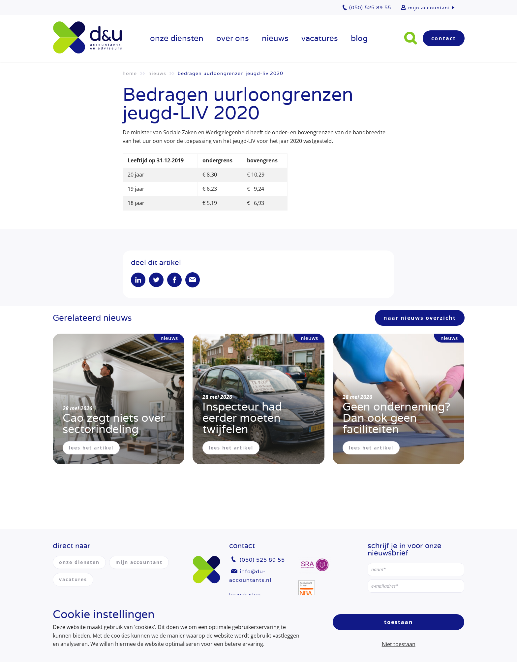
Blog (359, 38)
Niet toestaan (398, 644)
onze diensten (176, 38)
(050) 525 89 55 (262, 559)
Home (130, 73)
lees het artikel (91, 448)
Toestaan (398, 622)
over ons (232, 38)
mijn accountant (429, 8)
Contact (443, 38)
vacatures (319, 38)
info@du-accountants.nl (250, 575)
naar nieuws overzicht (419, 317)
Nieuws (275, 38)
